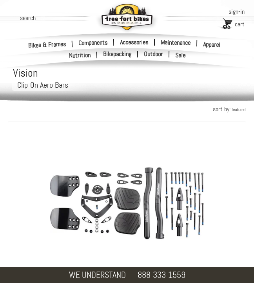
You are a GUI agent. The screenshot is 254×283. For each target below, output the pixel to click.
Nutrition (80, 55)
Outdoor (153, 54)
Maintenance (175, 42)
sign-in (237, 11)
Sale (180, 55)
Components (92, 42)
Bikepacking (117, 54)
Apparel (212, 44)
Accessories (134, 42)
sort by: (229, 109)
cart (240, 24)
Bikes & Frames (47, 45)
